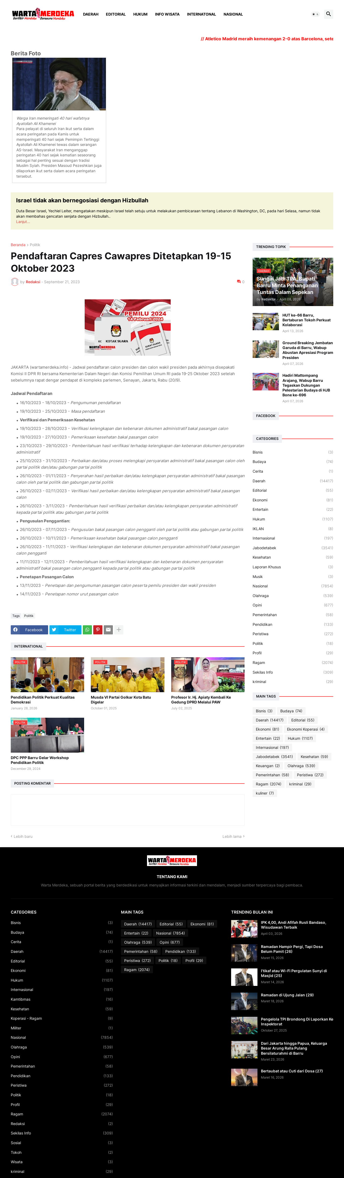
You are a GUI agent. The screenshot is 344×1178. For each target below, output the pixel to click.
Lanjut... (23, 221)
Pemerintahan (293, 614)
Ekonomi (293, 500)
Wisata (62, 1162)
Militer (62, 1028)
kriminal (293, 681)
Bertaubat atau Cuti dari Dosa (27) (292, 1071)
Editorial (116, 14)
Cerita (293, 471)
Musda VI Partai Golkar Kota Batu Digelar (121, 699)
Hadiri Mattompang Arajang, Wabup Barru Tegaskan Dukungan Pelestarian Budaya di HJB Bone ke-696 (306, 385)
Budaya (293, 461)
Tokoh (62, 1152)
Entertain (293, 509)
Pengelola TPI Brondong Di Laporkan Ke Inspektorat (297, 1021)
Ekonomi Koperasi (306, 729)
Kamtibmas (62, 999)
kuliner (265, 793)
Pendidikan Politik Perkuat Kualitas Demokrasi (43, 699)
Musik (293, 576)
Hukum (140, 14)
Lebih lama (232, 836)
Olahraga (293, 595)
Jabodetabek (293, 548)
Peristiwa (293, 634)
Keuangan (268, 765)
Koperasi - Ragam (62, 1018)
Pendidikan (293, 624)
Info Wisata (167, 14)
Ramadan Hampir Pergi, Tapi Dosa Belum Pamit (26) (292, 949)
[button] (315, 14)
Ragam (293, 662)
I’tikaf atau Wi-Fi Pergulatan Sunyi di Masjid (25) (294, 973)
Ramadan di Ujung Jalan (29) (287, 995)
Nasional (233, 14)
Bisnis (293, 452)
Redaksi (62, 1123)
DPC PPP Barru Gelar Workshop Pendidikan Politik (40, 760)
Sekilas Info (293, 672)
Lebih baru (23, 836)
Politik (35, 245)
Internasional (293, 538)
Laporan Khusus (293, 567)
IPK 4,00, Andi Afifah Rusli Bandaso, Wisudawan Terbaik (293, 924)
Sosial (62, 1142)
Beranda (18, 245)
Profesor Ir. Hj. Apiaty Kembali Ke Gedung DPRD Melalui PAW (201, 699)
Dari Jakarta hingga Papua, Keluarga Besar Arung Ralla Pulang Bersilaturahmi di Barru (294, 1048)
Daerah (90, 14)
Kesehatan (293, 557)
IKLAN (293, 528)
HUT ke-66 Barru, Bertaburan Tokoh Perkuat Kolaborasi (306, 320)
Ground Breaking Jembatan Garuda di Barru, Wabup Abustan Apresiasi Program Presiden (307, 350)
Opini (293, 605)
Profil (293, 653)
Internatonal (201, 14)
